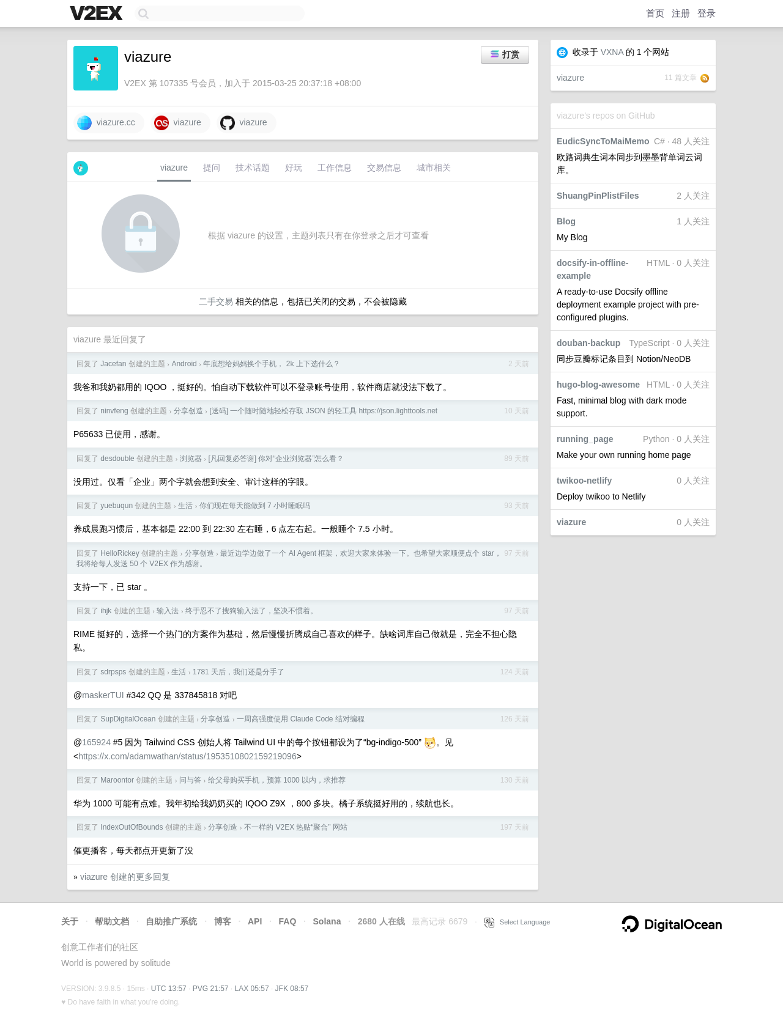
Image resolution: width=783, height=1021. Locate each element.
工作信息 (334, 167)
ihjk (105, 610)
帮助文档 (112, 921)
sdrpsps (113, 672)
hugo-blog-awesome (598, 384)
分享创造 (188, 411)
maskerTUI (103, 695)
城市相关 (434, 167)
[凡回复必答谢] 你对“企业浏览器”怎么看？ (276, 458)
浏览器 (191, 458)
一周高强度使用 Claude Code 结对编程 (301, 719)
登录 (706, 13)
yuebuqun (116, 505)
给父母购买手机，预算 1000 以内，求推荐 (277, 780)
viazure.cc (106, 123)
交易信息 (384, 167)
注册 (681, 13)
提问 (211, 167)
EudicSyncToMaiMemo (603, 141)
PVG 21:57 (211, 988)
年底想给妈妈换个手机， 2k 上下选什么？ (271, 363)
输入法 (168, 610)
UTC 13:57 (169, 988)
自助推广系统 (171, 921)
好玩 (293, 167)
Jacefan (113, 363)
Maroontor (117, 780)
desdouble (117, 458)
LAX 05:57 (252, 988)
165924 (96, 742)
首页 (655, 13)
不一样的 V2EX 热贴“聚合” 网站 (295, 827)
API (255, 921)
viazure (570, 78)
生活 (185, 505)
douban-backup (588, 343)
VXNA (612, 52)
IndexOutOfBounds (131, 827)
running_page (585, 439)
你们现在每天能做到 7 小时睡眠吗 (254, 505)
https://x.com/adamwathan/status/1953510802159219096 (187, 756)
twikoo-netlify (584, 480)
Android (183, 363)
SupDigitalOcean (127, 719)
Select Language (517, 922)
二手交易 (216, 301)
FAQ (288, 921)
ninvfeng (114, 411)
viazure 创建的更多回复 (125, 877)
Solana (327, 921)
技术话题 (253, 167)
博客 (222, 921)
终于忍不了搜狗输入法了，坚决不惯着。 (251, 610)
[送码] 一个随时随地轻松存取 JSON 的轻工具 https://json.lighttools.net (323, 411)
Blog (566, 221)
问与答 (190, 780)
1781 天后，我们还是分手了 (238, 672)
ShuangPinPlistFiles (598, 196)
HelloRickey (119, 553)
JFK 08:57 (292, 988)
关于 (69, 921)
